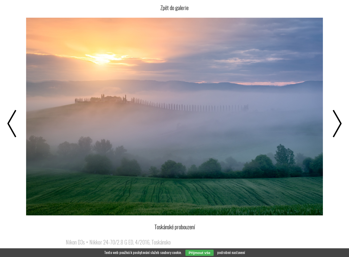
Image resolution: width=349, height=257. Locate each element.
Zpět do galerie (174, 8)
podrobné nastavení (231, 252)
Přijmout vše (199, 253)
